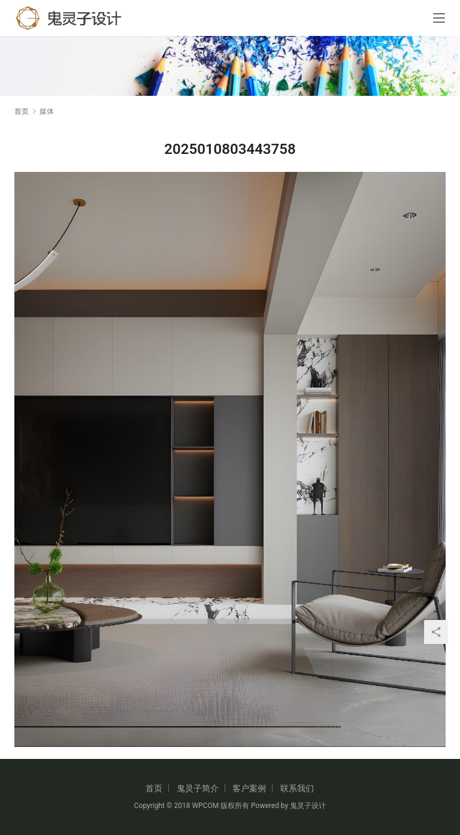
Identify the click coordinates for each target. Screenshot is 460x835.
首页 (21, 111)
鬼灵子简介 (198, 788)
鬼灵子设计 (308, 805)
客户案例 (249, 788)
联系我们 (297, 788)
